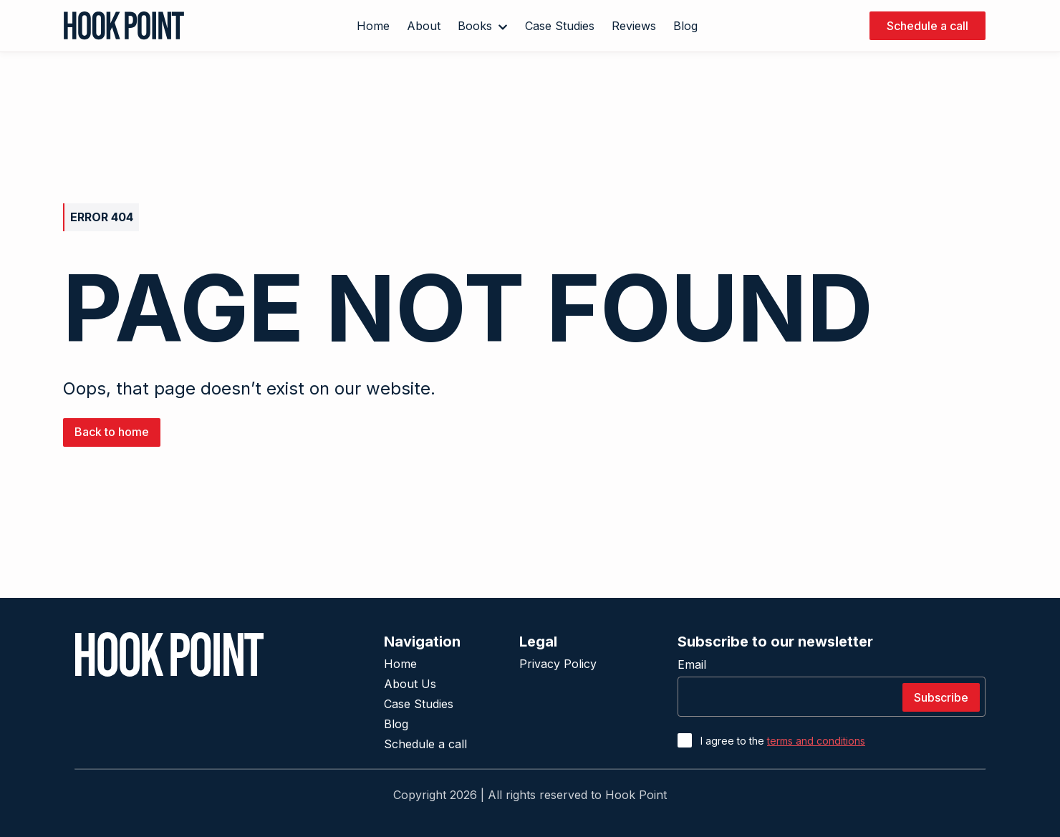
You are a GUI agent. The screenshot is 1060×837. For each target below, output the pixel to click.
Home (400, 664)
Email (692, 664)
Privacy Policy (558, 664)
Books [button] (483, 26)
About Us (410, 684)
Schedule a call (425, 744)
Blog (396, 724)
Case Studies (418, 704)
